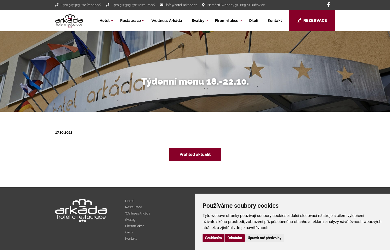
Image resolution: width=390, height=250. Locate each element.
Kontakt (275, 20)
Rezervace (312, 20)
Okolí (253, 20)
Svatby (198, 20)
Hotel (105, 20)
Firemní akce (226, 20)
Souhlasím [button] (213, 238)
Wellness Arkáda (166, 20)
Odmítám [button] (235, 238)
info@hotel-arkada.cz (181, 5)
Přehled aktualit (195, 154)
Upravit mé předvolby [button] (264, 238)
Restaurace (130, 20)
